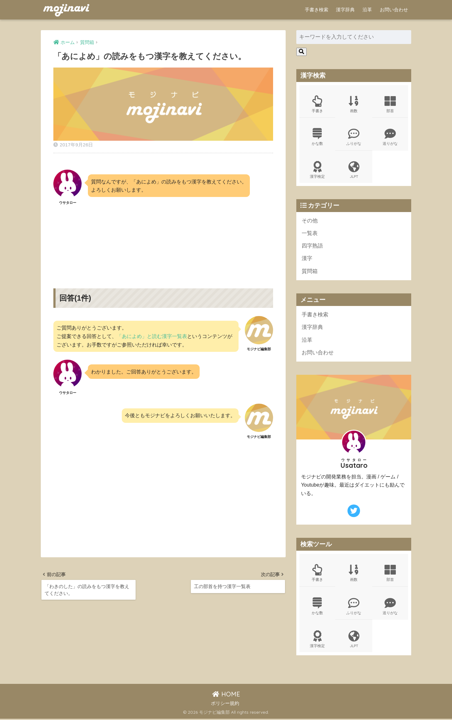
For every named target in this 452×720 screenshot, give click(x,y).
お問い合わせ (394, 9)
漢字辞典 (345, 9)
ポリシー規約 (225, 704)
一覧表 (310, 234)
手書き (317, 104)
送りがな (390, 137)
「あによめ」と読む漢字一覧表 (152, 336)
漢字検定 (317, 170)
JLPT (353, 170)
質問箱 (310, 272)
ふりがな (353, 137)
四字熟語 (312, 246)
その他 (310, 221)
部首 (390, 104)
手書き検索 (316, 9)
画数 (353, 104)
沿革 (367, 9)
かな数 (317, 137)
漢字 (307, 259)
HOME (226, 695)
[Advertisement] (163, 241)
